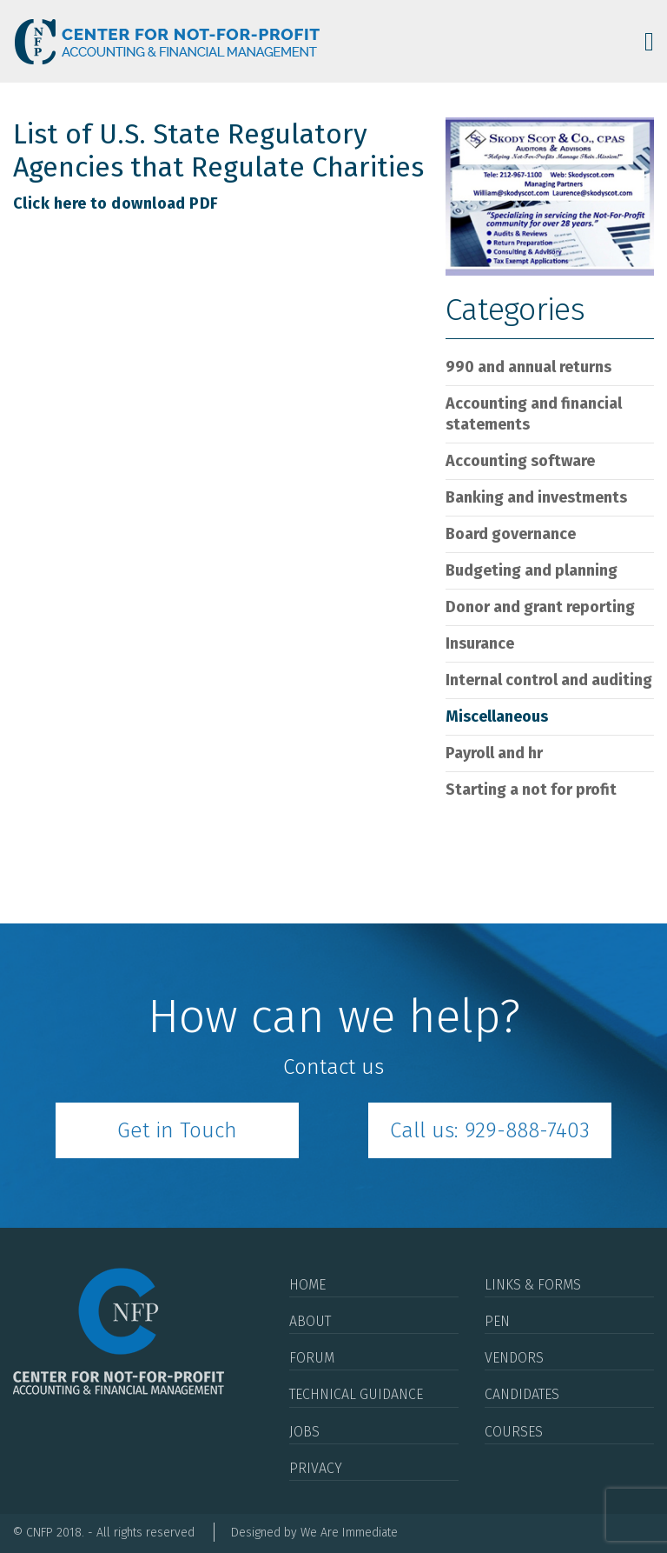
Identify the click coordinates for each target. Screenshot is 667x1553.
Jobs (304, 1431)
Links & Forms (533, 1284)
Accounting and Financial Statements (534, 414)
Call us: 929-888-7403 (490, 1130)
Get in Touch (177, 1130)
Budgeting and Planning (531, 570)
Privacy (315, 1468)
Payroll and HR (494, 753)
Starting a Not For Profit (531, 789)
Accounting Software (520, 460)
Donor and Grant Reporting (540, 607)
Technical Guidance (356, 1394)
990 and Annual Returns (528, 367)
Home (307, 1284)
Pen (497, 1321)
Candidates (522, 1394)
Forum (311, 1358)
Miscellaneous (497, 716)
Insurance (480, 643)
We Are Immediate (349, 1532)
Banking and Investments (536, 497)
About (310, 1321)
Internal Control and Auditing (549, 680)
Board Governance (511, 533)
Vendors (514, 1358)
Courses (514, 1431)
